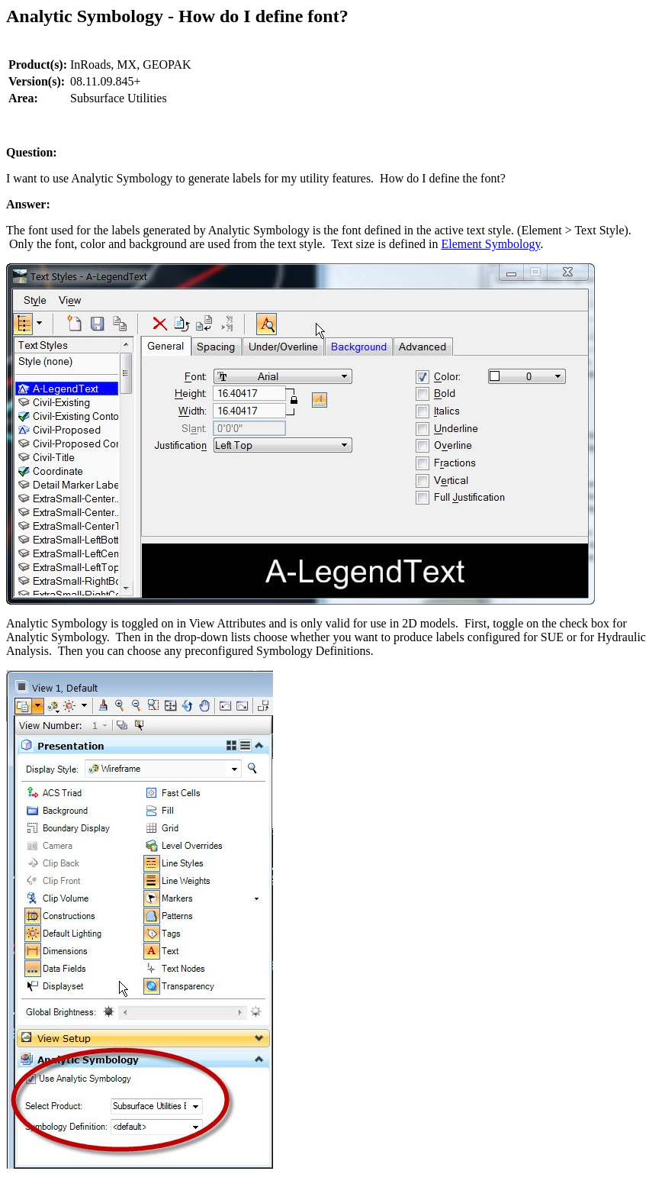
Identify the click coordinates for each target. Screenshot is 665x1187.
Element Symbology (490, 243)
